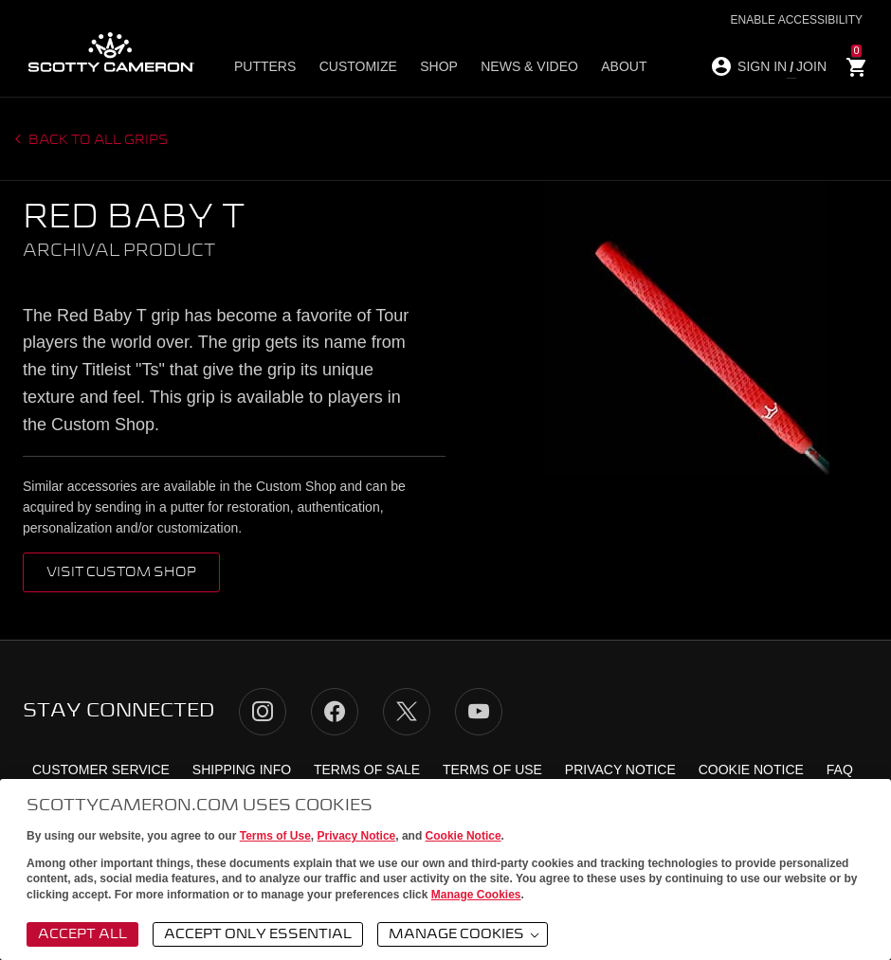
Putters (265, 67)
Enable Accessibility (797, 20)
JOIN (811, 66)
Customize (358, 67)
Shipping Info (241, 769)
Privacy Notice (357, 835)
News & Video (528, 67)
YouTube (478, 711)
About (623, 67)
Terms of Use (275, 835)
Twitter (406, 711)
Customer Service (101, 769)
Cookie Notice (463, 835)
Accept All (82, 934)
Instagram (262, 711)
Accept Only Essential (258, 934)
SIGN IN (762, 66)
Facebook (334, 711)
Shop (439, 67)
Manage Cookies (476, 894)
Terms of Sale (367, 769)
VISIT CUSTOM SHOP (121, 572)
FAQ (840, 769)
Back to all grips (97, 140)
